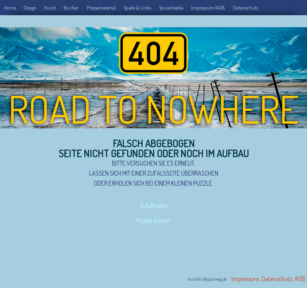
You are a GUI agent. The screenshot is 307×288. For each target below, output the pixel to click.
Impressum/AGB (208, 7)
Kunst (50, 7)
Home (10, 7)
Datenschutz (245, 7)
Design (30, 7)
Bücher (71, 7)
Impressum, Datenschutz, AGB (268, 269)
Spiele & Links (137, 7)
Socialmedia (171, 7)
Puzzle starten (154, 213)
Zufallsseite (153, 203)
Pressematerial (101, 7)
